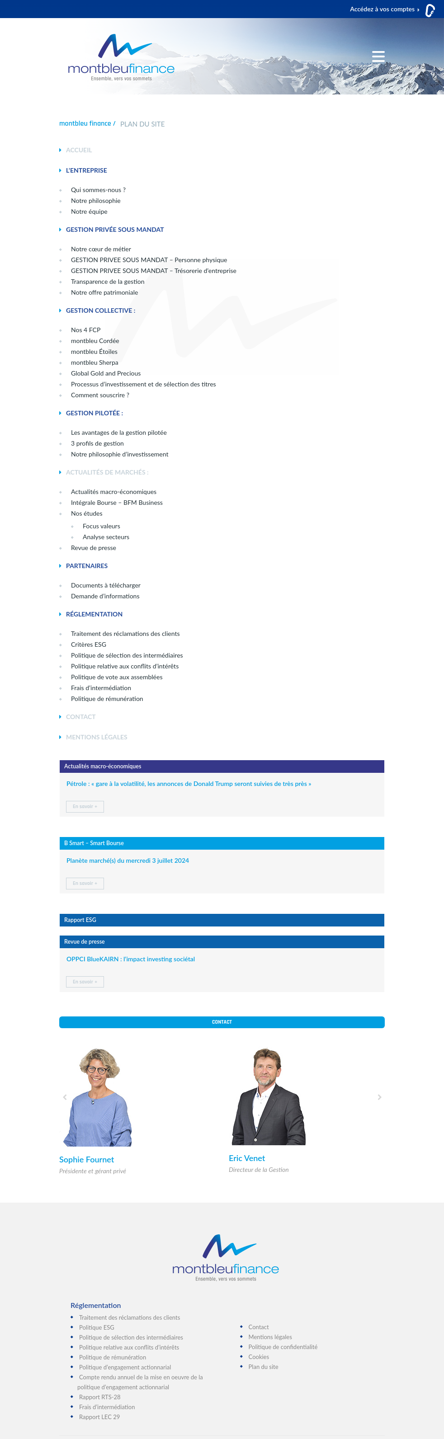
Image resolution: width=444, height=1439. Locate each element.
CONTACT (81, 716)
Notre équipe (89, 211)
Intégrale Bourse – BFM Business (117, 502)
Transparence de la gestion (108, 281)
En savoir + (85, 806)
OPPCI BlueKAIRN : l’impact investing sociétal (130, 959)
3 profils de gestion (97, 443)
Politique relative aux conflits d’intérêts (125, 666)
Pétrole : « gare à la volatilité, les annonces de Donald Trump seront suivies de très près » (188, 783)
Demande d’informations (105, 596)
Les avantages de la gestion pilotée (119, 432)
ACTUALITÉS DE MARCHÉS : (107, 472)
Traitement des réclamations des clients (125, 633)
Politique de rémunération (107, 698)
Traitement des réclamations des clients (129, 1317)
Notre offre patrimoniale (104, 292)
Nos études (87, 513)
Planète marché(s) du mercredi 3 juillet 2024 (127, 860)
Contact (222, 1022)
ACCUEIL (79, 150)
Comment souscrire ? (100, 395)
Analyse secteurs (106, 537)
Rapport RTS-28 (100, 1397)
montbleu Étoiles (94, 351)
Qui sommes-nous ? (98, 189)
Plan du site (264, 1366)
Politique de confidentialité (283, 1346)
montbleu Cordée (95, 340)
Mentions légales (270, 1336)
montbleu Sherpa (94, 362)
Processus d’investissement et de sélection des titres (143, 384)
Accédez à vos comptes (382, 9)
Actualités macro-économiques (113, 491)
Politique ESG (96, 1327)
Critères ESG (88, 644)
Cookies (259, 1356)
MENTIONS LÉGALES (97, 737)
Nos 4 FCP (85, 330)
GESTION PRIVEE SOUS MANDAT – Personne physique (149, 259)
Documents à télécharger (106, 585)
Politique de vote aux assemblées (116, 677)
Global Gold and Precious (106, 373)
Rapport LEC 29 (99, 1416)
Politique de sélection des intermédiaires (127, 655)
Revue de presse (93, 547)
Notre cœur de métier (101, 249)
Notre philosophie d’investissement (119, 454)
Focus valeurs (101, 526)
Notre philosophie (96, 200)
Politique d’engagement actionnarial (125, 1367)
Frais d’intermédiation (101, 687)
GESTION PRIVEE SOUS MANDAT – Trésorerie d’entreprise (153, 270)
